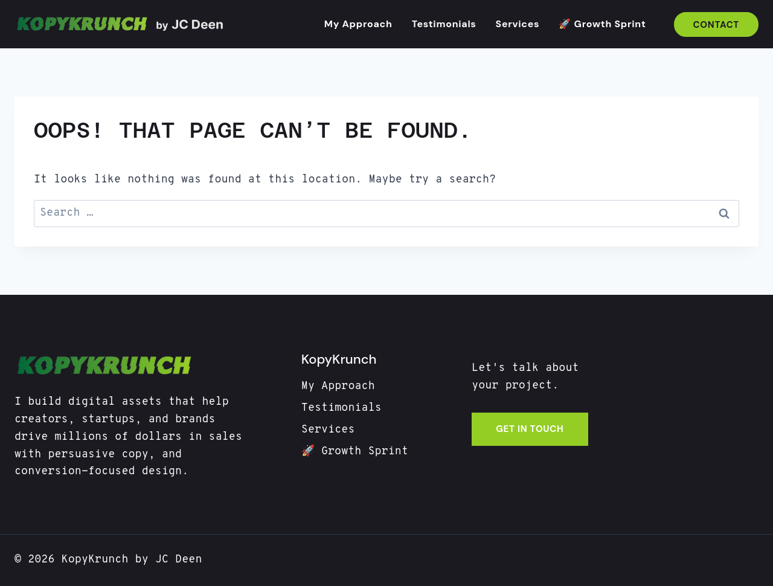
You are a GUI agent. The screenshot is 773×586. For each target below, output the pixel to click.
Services (518, 24)
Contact (716, 25)
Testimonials (444, 24)
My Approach (358, 24)
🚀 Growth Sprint (602, 24)
